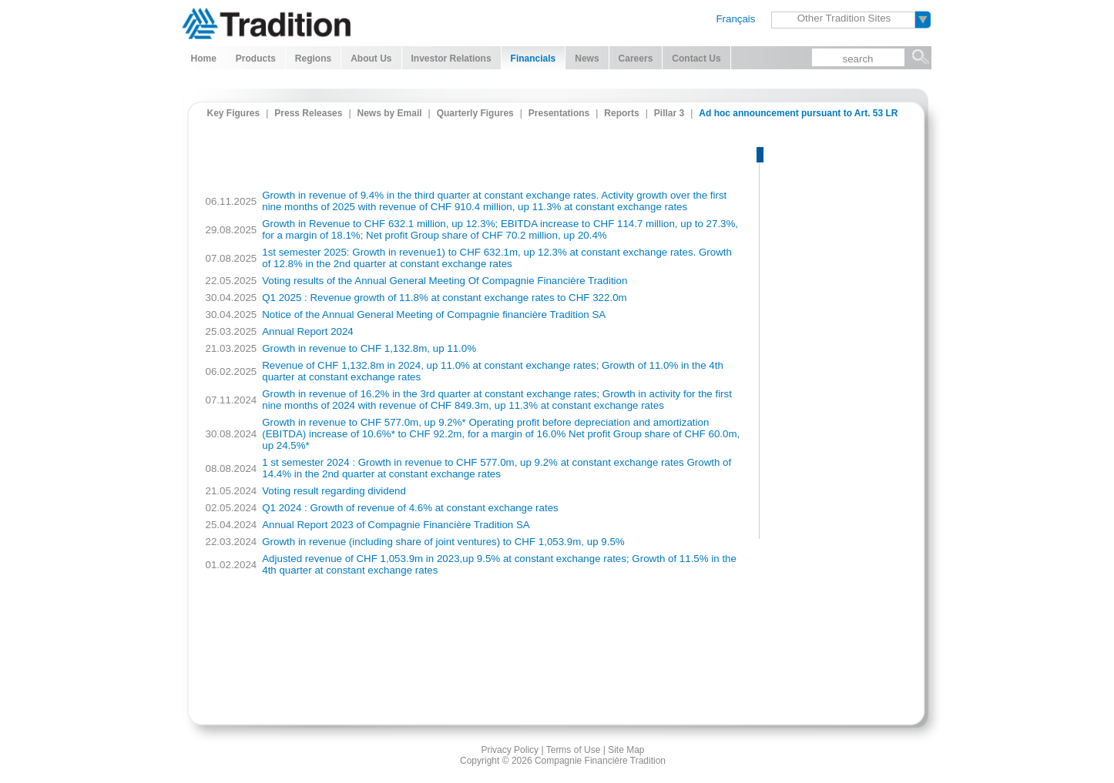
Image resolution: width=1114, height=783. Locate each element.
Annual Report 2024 (308, 331)
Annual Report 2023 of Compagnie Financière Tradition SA (395, 524)
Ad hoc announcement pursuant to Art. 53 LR (798, 113)
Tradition (266, 22)
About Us (371, 58)
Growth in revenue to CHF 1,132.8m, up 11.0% (369, 348)
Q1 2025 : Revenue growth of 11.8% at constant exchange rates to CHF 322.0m (444, 297)
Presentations (558, 113)
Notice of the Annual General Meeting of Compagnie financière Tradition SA (434, 314)
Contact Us (696, 58)
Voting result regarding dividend (334, 491)
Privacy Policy (510, 750)
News (587, 58)
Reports (621, 113)
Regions (313, 58)
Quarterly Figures (475, 113)
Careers (636, 58)
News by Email (389, 113)
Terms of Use (573, 750)
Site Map (626, 750)
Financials (533, 58)
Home (203, 58)
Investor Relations (451, 58)
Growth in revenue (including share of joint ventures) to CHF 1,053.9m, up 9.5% (443, 541)
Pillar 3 (669, 113)
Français (735, 19)
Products (256, 58)
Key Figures (233, 113)
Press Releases (308, 113)
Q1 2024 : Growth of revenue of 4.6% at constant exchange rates (410, 508)
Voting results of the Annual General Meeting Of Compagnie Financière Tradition (444, 280)
